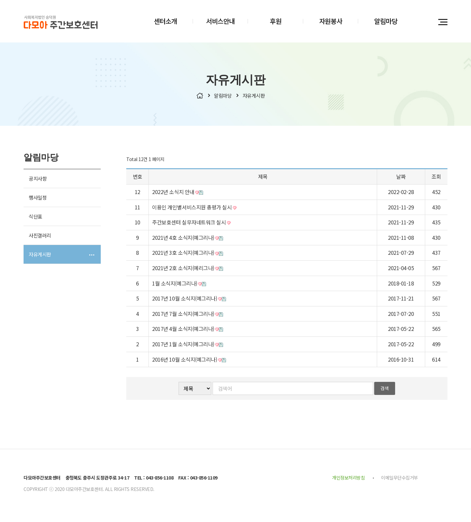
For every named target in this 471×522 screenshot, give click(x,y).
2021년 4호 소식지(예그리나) (187, 239)
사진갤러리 (40, 236)
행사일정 (37, 199)
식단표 (35, 217)
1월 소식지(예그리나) (179, 284)
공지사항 (37, 180)
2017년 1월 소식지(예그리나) (187, 346)
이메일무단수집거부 (399, 479)
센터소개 (165, 21)
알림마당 (385, 21)
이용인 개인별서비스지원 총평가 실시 (194, 208)
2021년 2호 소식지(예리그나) (187, 269)
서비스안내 (220, 21)
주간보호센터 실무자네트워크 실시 (191, 224)
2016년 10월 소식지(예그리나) (189, 361)
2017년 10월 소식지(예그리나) (189, 300)
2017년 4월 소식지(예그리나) (187, 330)
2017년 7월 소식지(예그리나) (187, 315)
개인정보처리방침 (348, 479)
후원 (275, 21)
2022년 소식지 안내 (177, 193)
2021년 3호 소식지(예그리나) (187, 254)
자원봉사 (330, 21)
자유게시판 (40, 255)
